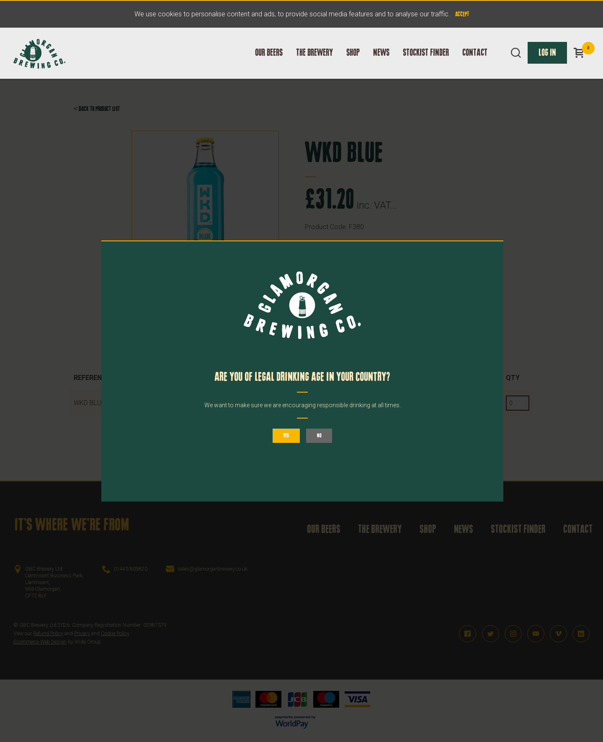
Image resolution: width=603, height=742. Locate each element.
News (381, 62)
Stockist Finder (426, 62)
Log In (547, 62)
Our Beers (269, 62)
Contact (474, 62)
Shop (353, 62)
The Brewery (314, 62)
